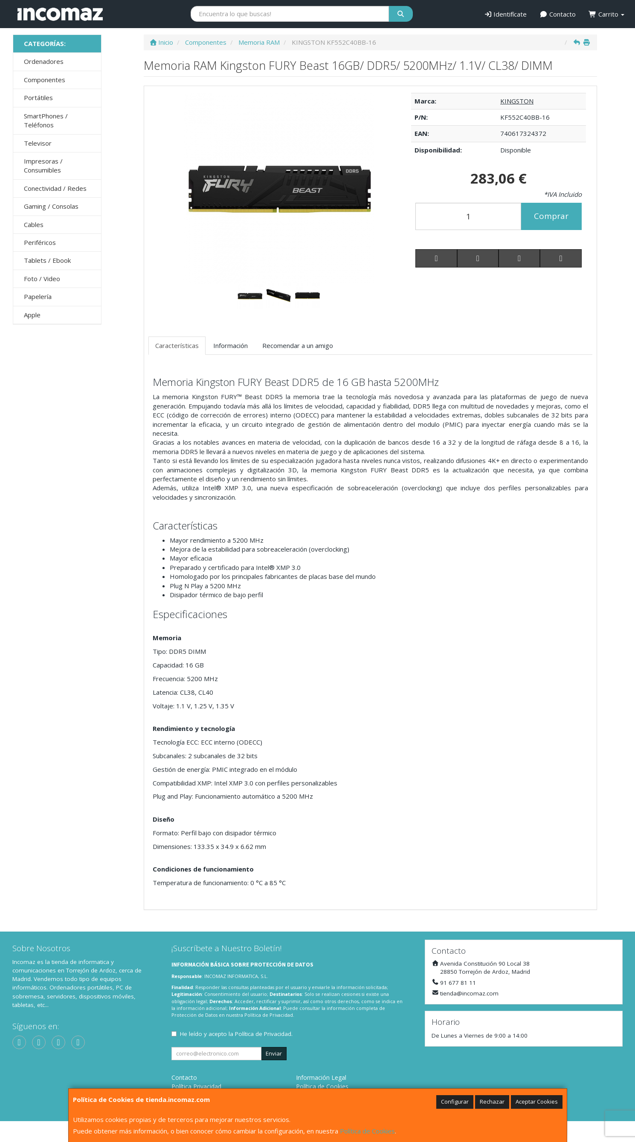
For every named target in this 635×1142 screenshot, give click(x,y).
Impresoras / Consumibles (43, 165)
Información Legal (321, 1077)
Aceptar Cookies (537, 1101)
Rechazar (492, 1101)
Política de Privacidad (268, 1015)
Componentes (44, 79)
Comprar (551, 215)
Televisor (38, 143)
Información (230, 345)
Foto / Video (42, 278)
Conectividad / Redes (55, 188)
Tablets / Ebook (47, 260)
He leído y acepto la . (236, 1034)
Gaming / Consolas (51, 206)
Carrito (606, 14)
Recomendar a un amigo (297, 345)
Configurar (455, 1101)
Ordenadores (44, 61)
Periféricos (40, 242)
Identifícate (505, 14)
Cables (33, 224)
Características (177, 345)
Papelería (38, 296)
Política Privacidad (196, 1086)
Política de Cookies (367, 1131)
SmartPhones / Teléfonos (46, 120)
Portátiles (38, 97)
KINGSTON (517, 101)
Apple (32, 315)
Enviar (274, 1053)
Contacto (557, 14)
